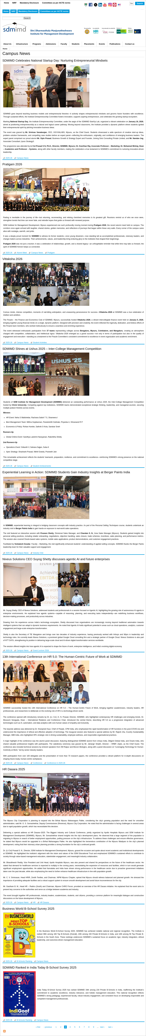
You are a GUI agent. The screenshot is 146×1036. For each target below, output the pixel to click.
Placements (89, 44)
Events (102, 44)
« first (38, 1027)
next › (102, 1027)
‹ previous (48, 1027)
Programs (36, 44)
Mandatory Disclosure (29, 3)
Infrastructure (22, 44)
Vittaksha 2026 (12, 259)
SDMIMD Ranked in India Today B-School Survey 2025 (39, 967)
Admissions (51, 44)
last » (110, 1027)
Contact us (129, 44)
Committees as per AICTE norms (56, 3)
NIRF (14, 3)
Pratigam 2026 (12, 164)
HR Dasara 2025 (13, 769)
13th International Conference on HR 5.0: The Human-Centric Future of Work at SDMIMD (62, 656)
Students (75, 44)
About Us (7, 44)
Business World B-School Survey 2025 (28, 908)
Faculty (64, 44)
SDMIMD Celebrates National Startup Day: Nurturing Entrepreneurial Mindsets (55, 60)
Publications (115, 44)
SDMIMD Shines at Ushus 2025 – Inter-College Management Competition (51, 348)
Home (6, 3)
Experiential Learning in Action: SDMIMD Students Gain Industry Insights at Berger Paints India (66, 472)
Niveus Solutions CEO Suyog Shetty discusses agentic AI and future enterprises (56, 559)
